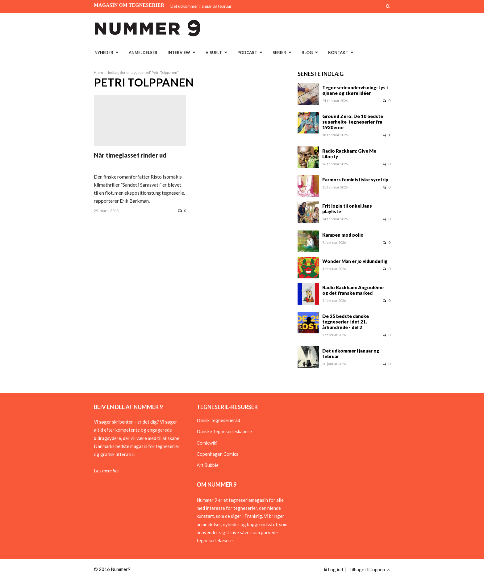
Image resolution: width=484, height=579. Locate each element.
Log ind (333, 569)
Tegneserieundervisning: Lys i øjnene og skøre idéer (355, 90)
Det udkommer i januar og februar (201, 6)
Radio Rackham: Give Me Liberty (349, 153)
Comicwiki (207, 443)
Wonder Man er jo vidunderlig (354, 261)
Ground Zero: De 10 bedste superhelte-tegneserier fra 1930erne (352, 121)
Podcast (247, 52)
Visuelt (214, 52)
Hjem (98, 72)
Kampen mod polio (343, 235)
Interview (179, 52)
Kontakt (338, 52)
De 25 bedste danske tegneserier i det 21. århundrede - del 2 (345, 321)
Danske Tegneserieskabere (224, 431)
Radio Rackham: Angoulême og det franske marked (353, 290)
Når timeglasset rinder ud (130, 155)
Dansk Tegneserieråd (218, 420)
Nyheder (103, 52)
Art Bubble (208, 465)
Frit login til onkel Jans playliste (347, 208)
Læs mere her (106, 470)
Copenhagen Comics (217, 454)
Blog (307, 52)
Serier (279, 52)
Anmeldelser (143, 52)
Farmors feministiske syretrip (355, 179)
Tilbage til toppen (369, 569)
